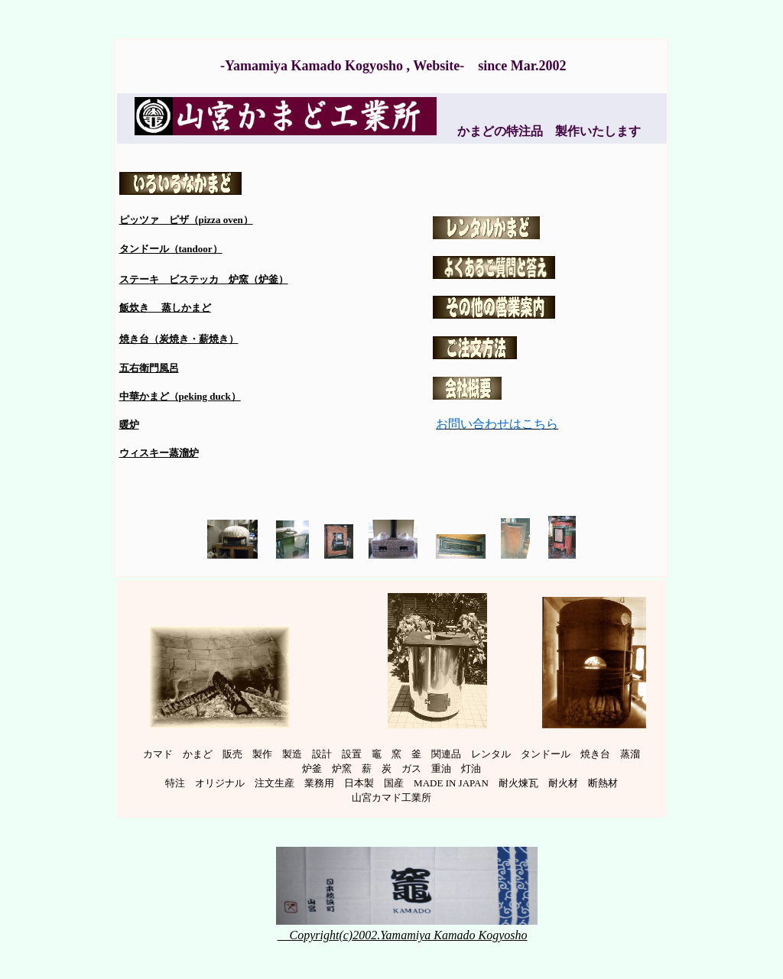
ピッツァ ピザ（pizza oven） (186, 219)
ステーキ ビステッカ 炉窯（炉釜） (203, 279)
